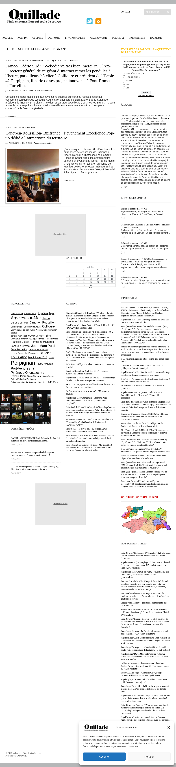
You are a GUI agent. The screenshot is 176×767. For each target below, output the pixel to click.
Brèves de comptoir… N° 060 (134, 209)
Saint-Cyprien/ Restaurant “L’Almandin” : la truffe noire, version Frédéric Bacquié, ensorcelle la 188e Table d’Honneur (146, 556)
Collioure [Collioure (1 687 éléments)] (48, 326)
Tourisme (156, 37)
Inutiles (129, 80)
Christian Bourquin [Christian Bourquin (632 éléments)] (32, 327)
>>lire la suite (10, 116)
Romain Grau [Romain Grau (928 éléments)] (18, 376)
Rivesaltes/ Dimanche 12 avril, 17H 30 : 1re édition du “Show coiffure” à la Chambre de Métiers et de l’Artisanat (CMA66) (144, 417)
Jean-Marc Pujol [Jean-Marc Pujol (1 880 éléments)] (43, 346)
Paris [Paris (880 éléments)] (51, 357)
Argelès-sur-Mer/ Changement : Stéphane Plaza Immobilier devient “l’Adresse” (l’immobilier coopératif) (141, 395)
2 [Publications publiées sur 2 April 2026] (90, 273)
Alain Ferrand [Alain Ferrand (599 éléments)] (17, 313)
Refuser (149, 756)
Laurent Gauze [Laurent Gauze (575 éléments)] (17, 353)
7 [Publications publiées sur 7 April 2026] (76, 276)
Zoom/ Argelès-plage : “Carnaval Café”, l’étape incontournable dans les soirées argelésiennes (141, 674)
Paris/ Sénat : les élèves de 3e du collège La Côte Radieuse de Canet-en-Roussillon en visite (142, 424)
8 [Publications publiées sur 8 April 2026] (83, 276)
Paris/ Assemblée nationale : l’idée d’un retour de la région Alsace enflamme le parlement (143, 457)
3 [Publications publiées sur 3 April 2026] (97, 273)
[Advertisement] (22, 278)
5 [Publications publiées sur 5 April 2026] (111, 273)
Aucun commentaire (43, 91)
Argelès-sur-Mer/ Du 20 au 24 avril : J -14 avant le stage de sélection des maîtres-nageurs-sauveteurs (145, 373)
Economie (54, 37)
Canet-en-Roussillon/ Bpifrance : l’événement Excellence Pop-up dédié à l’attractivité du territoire (59, 135)
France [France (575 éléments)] (41, 339)
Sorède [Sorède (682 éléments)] (41, 382)
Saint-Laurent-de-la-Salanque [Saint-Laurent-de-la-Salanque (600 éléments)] (24, 382)
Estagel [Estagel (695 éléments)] (33, 338)
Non (127, 84)
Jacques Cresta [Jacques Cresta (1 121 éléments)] (20, 345)
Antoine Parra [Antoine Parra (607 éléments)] (30, 313)
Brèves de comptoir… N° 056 (134, 277)
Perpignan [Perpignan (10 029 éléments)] (23, 363)
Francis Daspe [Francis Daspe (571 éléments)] (51, 339)
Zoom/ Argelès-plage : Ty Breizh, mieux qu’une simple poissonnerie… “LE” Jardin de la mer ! (145, 632)
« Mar (90, 288)
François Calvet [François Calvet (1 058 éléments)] (20, 341)
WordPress (21, 755)
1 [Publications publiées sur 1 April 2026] (83, 273)
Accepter (104, 756)
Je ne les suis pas (133, 77)
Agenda (22, 37)
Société (62, 60)
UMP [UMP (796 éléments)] (49, 382)
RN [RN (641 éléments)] (42, 373)
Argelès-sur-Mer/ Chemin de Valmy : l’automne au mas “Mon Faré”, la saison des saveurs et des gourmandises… (145, 575)
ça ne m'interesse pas (135, 73)
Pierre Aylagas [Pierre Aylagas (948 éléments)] (44, 363)
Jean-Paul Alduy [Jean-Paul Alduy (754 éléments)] (19, 349)
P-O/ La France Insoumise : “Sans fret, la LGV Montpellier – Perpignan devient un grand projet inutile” (145, 450)
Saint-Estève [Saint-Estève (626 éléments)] (48, 376)
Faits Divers (137, 37)
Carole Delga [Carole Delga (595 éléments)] (16, 327)
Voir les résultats (146, 95)
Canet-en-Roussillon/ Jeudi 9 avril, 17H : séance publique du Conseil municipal (142, 367)
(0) (126, 186)
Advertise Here (60, 234)
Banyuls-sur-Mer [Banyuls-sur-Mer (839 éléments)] (19, 322)
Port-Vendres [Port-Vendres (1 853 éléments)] (20, 368)
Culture (37, 37)
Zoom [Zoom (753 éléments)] (56, 382)
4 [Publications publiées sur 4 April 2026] (104, 273)
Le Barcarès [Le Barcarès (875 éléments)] (31, 353)
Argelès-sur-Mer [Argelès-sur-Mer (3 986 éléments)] (26, 318)
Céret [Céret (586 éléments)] (41, 336)
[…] (123, 186)
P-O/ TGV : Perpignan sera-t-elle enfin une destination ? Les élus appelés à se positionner (145, 380)
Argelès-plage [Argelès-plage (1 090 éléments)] (46, 313)
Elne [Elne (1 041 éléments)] (48, 335)
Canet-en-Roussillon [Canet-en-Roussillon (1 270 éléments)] (42, 322)
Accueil (8, 37)
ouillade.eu (17, 753)
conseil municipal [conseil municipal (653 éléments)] (19, 336)
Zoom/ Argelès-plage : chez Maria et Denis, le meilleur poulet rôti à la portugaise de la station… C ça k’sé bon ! (145, 648)
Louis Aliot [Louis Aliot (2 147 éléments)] (19, 357)
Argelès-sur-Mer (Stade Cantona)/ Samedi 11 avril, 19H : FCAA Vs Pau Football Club (145, 321)
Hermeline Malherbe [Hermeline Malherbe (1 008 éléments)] (42, 341)
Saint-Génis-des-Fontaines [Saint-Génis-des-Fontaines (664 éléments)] (23, 379)
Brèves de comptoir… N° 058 (134, 243)
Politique (118, 37)
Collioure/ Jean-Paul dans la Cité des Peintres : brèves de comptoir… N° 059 (145, 226)
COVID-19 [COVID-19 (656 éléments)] (33, 336)
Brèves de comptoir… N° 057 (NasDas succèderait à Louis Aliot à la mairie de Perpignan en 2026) (144, 260)
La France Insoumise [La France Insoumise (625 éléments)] (38, 349)
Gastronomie (98, 37)
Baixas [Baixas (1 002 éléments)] (46, 318)
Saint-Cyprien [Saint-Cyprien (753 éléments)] (34, 376)
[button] (169, 727)
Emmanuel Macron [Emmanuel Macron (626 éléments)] (19, 339)
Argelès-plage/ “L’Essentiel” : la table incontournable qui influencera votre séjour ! (144, 680)
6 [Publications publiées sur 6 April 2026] (69, 276)
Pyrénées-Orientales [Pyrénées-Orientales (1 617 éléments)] (25, 372)
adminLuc (14, 91)
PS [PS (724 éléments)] (33, 369)
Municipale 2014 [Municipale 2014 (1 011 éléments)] (37, 357)
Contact (125, 12)
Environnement (75, 37)
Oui (127, 87)
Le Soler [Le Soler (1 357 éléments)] (45, 353)
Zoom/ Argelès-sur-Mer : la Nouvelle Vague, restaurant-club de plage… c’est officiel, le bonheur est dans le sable (145, 689)
